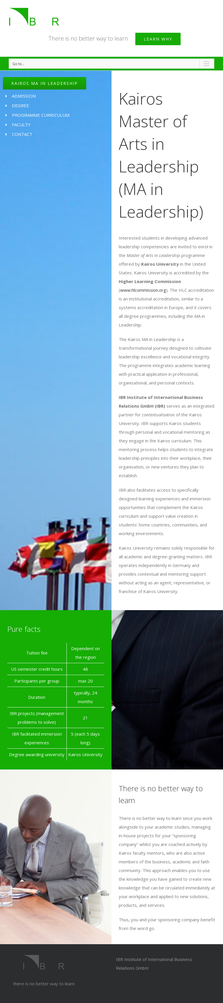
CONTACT (22, 134)
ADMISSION (24, 96)
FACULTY (21, 124)
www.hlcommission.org (143, 290)
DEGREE (20, 105)
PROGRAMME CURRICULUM (40, 115)
